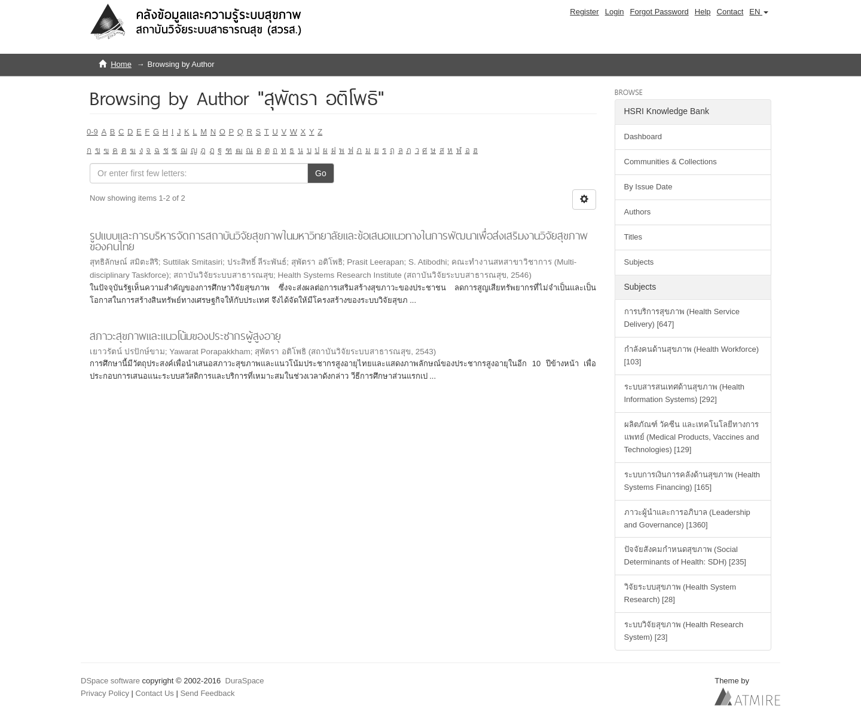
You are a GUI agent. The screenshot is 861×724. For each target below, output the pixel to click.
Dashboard (643, 136)
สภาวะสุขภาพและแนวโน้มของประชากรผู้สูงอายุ (185, 336)
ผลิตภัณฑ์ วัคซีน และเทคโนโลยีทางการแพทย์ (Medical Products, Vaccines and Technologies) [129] (691, 437)
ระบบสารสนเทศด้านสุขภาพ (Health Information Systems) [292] (684, 393)
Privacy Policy (105, 693)
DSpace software (110, 680)
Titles (633, 236)
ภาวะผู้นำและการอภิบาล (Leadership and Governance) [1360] (687, 518)
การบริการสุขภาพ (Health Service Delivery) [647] (682, 318)
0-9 (92, 131)
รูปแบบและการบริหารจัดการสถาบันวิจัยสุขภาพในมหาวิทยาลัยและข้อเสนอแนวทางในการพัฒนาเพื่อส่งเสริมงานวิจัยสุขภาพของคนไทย (339, 241)
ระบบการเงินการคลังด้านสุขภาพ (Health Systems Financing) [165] (692, 481)
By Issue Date (648, 186)
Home (121, 64)
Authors (637, 211)
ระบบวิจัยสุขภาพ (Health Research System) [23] (684, 631)
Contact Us (155, 693)
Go (320, 173)
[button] (758, 12)
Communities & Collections (670, 161)
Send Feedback (207, 693)
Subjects (639, 261)
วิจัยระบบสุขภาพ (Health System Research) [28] (680, 593)
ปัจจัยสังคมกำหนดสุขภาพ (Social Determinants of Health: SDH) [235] (685, 555)
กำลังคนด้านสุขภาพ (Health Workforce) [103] (691, 355)
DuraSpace (244, 680)
